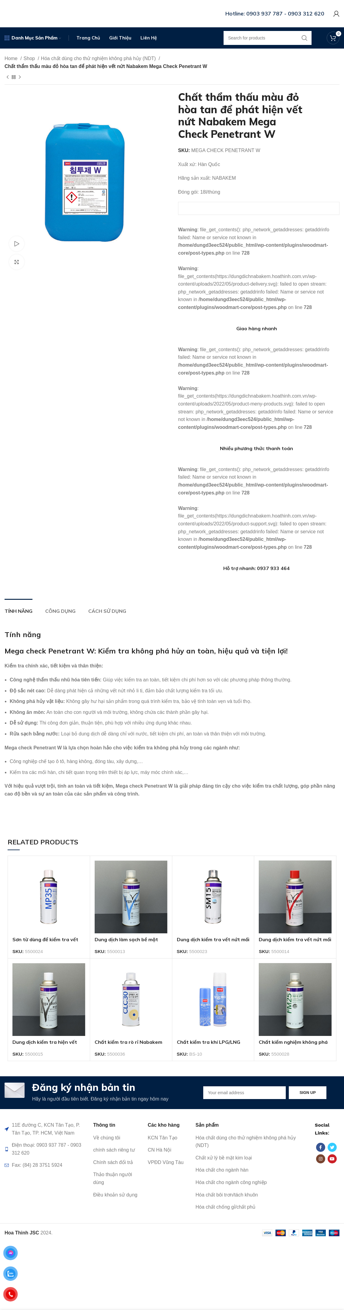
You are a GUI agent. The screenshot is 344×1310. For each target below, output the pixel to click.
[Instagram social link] (320, 1158)
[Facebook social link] (320, 1147)
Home (12, 58)
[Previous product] (8, 77)
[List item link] (117, 1138)
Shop (30, 58)
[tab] (18, 608)
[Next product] (20, 77)
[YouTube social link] (332, 1158)
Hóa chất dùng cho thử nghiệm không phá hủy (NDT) (99, 58)
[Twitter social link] (332, 1147)
